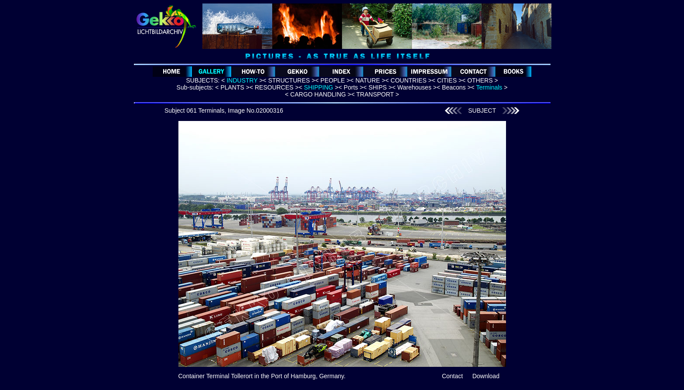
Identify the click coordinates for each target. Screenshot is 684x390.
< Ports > (351, 87)
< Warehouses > (414, 87)
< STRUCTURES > (289, 80)
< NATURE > (368, 80)
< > (242, 80)
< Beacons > (454, 87)
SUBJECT (482, 110)
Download (485, 376)
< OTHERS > (480, 80)
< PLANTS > (232, 87)
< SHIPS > (377, 87)
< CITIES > (447, 80)
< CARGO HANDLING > (318, 94)
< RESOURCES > (274, 87)
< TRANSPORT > (375, 94)
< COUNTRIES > (408, 80)
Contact (452, 376)
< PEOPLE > (332, 80)
